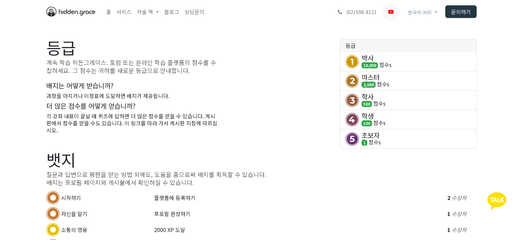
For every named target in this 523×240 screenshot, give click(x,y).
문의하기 (461, 12)
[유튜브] (391, 12)
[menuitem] (108, 12)
